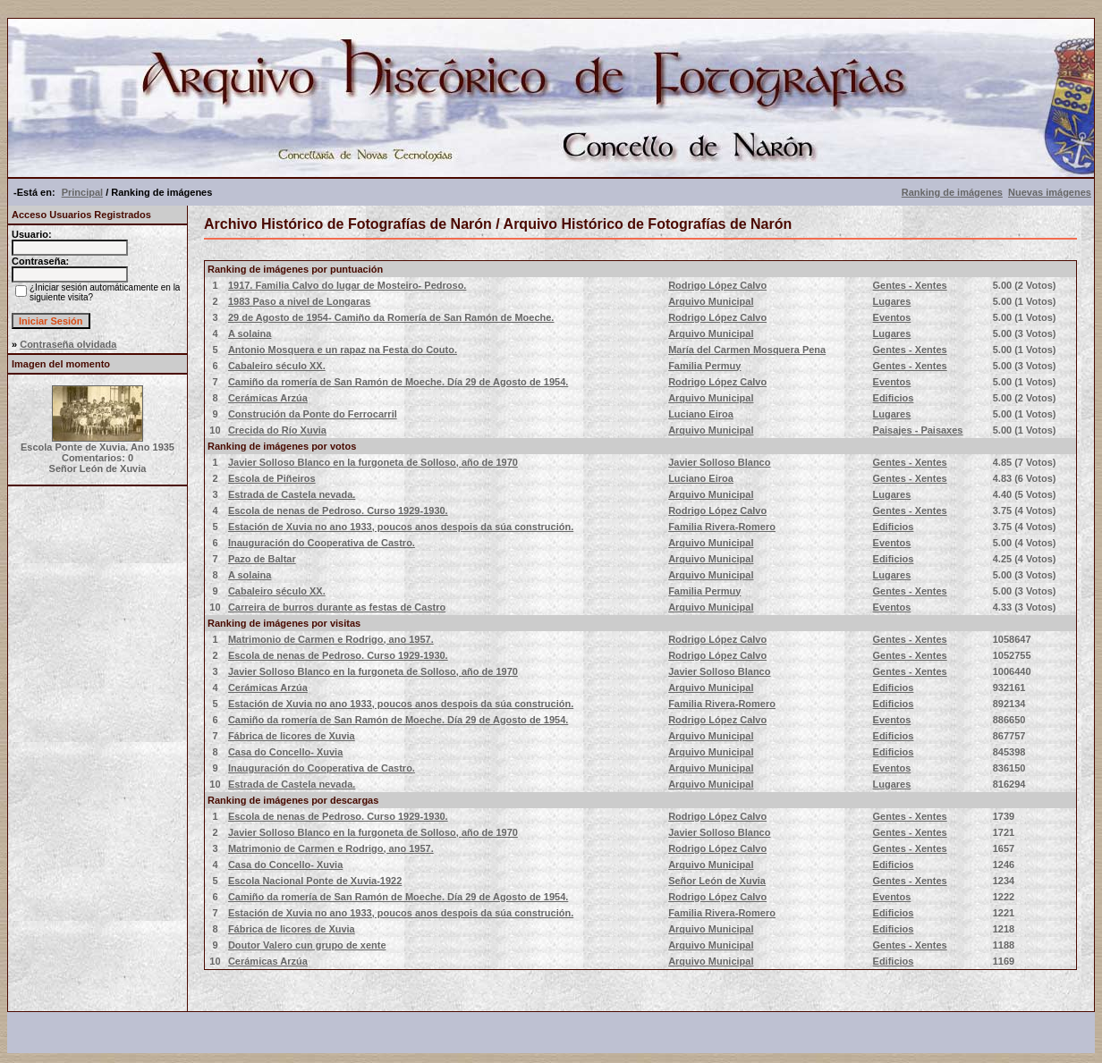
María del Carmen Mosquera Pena (747, 349)
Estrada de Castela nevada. (291, 494)
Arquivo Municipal (710, 301)
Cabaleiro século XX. (277, 365)
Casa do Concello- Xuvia (285, 752)
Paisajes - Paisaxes (918, 430)
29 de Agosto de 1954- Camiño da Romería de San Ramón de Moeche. (391, 317)
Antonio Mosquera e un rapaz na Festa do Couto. (342, 349)
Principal (82, 192)
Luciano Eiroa (700, 414)
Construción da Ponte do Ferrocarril (312, 414)
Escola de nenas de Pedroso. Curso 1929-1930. (338, 510)
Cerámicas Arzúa (268, 397)
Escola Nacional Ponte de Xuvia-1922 (315, 880)
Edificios (893, 397)
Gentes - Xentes (910, 285)
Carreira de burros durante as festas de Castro (336, 607)
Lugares (892, 301)
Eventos (892, 317)
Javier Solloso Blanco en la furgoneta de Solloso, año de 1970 (373, 462)
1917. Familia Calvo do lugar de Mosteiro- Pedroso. (347, 285)
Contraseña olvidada (68, 344)
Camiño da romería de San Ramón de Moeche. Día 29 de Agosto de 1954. (398, 381)
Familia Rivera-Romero (722, 526)
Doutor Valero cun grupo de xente (307, 945)
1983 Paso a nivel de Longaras (299, 301)
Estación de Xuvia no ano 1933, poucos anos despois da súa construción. (400, 526)
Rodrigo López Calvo (717, 285)
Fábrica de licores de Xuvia (291, 735)
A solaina (250, 333)
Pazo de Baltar (262, 558)
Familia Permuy (704, 365)
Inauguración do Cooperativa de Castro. (321, 542)
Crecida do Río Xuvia (277, 430)
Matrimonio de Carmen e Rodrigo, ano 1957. (331, 639)
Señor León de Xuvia (717, 880)
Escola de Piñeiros (272, 478)
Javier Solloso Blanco (719, 462)
